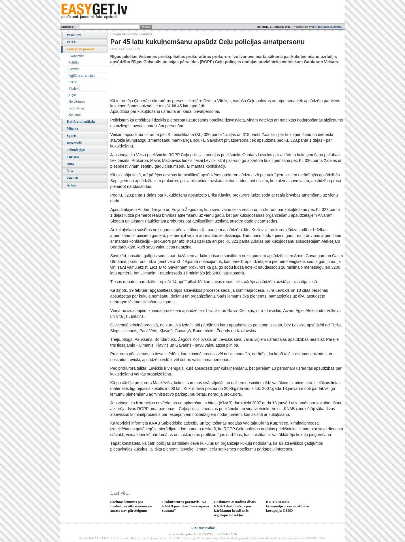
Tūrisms (73, 157)
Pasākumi (74, 35)
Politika (74, 62)
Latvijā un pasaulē (80, 49)
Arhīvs (72, 185)
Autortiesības (204, 528)
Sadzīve (74, 69)
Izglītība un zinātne (82, 76)
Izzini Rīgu (76, 108)
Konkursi (75, 115)
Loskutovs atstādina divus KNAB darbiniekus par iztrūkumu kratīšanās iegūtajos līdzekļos (235, 508)
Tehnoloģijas (76, 150)
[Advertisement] (215, 82)
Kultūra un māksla (81, 121)
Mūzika (72, 128)
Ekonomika (76, 56)
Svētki (73, 82)
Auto (70, 164)
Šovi (70, 171)
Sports (71, 136)
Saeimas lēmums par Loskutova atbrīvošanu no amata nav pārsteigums (131, 506)
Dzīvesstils (74, 143)
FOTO (72, 42)
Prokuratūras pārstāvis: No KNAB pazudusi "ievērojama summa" (185, 506)
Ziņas (72, 95)
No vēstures (77, 102)
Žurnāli (72, 178)
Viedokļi (74, 89)
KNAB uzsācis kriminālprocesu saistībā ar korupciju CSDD (288, 506)
